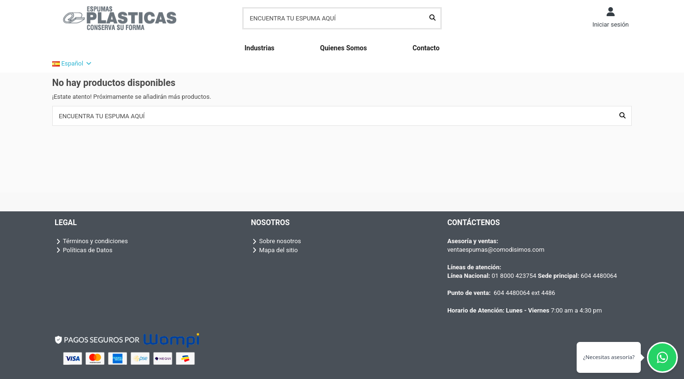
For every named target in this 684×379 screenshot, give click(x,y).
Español (72, 63)
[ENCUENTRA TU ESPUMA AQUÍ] (432, 18)
